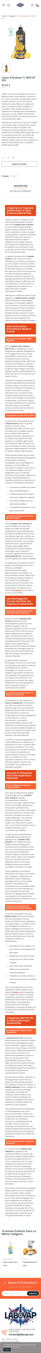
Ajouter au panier (19, 164)
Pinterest (17, 176)
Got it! (7, 1349)
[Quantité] (8, 157)
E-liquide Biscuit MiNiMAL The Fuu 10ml (30, 1262)
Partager (11, 176)
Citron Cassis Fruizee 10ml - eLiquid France (10, 1262)
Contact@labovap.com (21, 1334)
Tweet (14, 176)
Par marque (17, 590)
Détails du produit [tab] (20, 191)
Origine (15, 992)
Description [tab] (20, 185)
